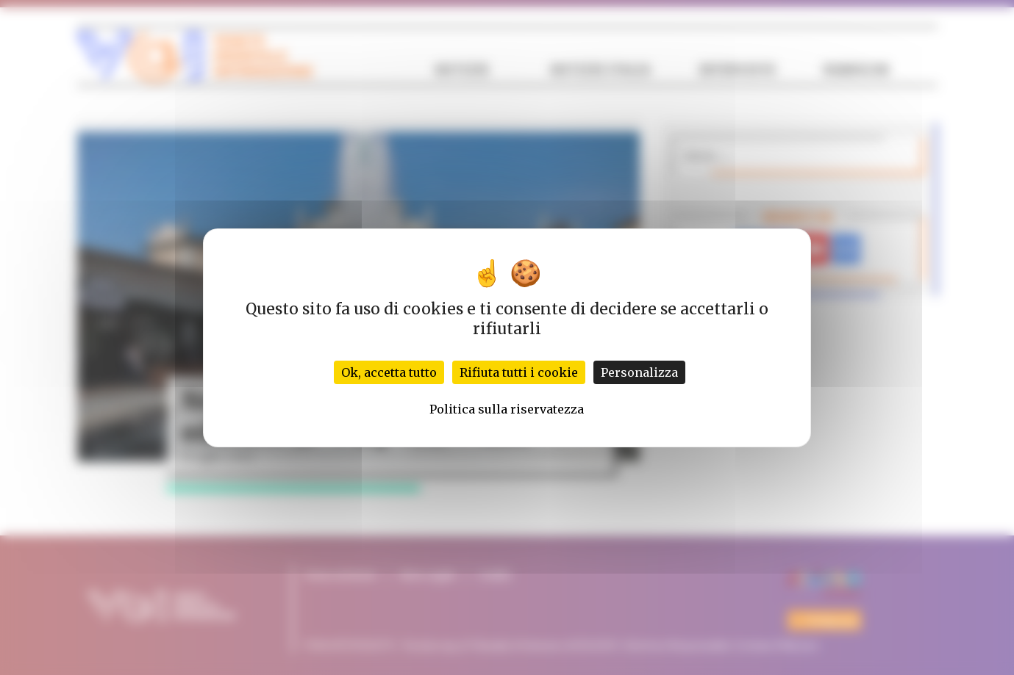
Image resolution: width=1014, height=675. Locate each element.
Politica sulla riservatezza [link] (506, 409)
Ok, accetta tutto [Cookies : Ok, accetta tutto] (389, 372)
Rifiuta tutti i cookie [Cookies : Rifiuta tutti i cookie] (519, 372)
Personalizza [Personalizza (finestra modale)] (639, 372)
